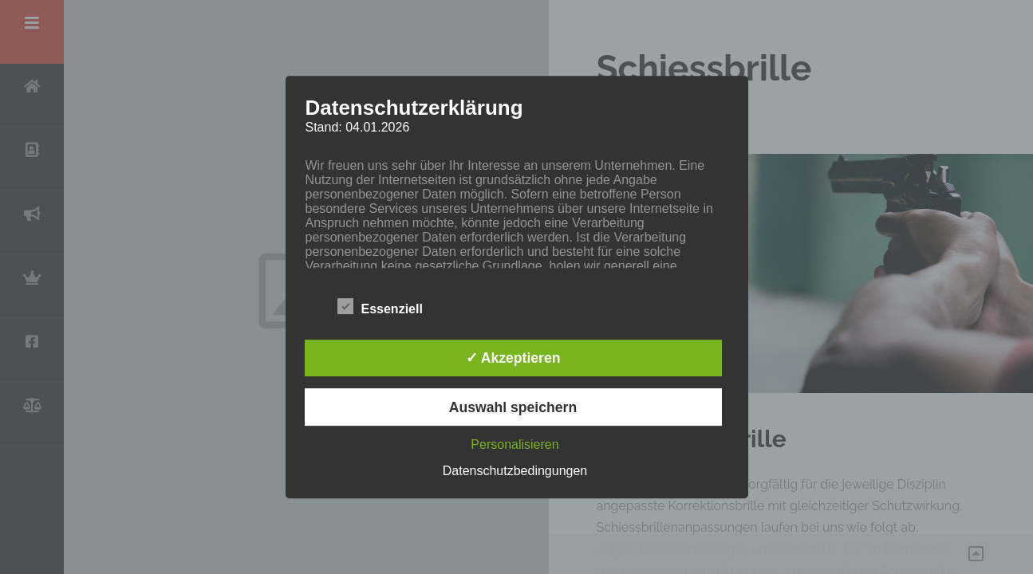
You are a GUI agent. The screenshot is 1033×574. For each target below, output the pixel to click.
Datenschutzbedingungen (515, 471)
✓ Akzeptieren (513, 358)
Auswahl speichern (513, 407)
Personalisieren (514, 444)
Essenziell (380, 306)
